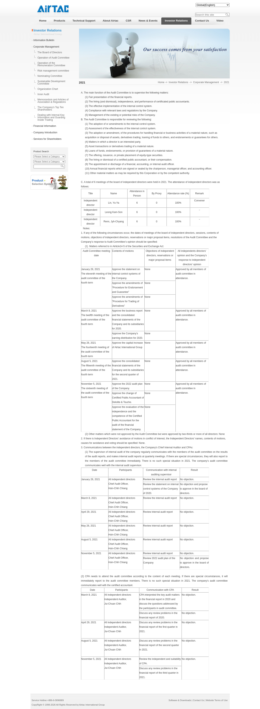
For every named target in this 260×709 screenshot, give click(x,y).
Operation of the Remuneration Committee (51, 64)
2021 (226, 82)
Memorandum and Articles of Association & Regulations (53, 100)
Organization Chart (48, 89)
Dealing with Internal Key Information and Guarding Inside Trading (51, 117)
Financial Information (45, 126)
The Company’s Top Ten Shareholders (51, 108)
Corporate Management (46, 46)
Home (161, 82)
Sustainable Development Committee (51, 82)
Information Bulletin (44, 40)
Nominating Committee (50, 76)
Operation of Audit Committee (53, 57)
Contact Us (198, 700)
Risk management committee (53, 70)
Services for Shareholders (48, 139)
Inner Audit (43, 94)
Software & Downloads (180, 700)
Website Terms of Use (217, 700)
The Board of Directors (50, 52)
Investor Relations (178, 82)
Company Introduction (45, 132)
